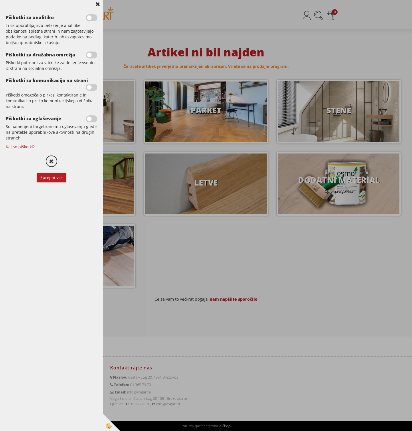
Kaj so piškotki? (20, 146)
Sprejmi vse (51, 177)
